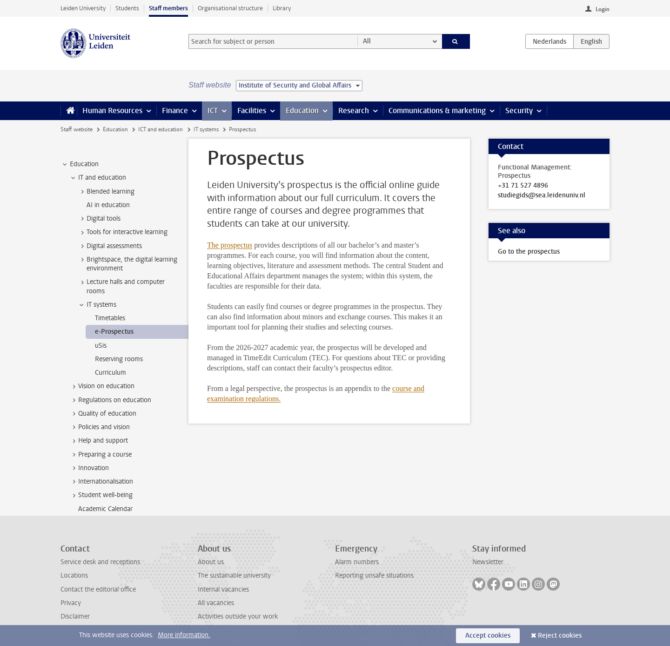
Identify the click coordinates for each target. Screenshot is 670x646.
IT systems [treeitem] (97, 305)
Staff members (168, 8)
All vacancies (216, 603)
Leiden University (83, 8)
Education (302, 110)
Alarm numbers (357, 562)
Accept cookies (487, 635)
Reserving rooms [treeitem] (119, 359)
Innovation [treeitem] (89, 468)
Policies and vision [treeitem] (99, 427)
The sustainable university (234, 575)
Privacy (70, 603)
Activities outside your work (238, 616)
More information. (184, 635)
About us (211, 562)
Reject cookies (560, 635)
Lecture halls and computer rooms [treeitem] (121, 286)
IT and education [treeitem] (97, 177)
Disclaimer (75, 616)
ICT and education (160, 129)
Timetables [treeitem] (110, 318)
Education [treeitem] (80, 164)
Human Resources (112, 110)
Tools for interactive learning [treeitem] (123, 232)
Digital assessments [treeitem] (110, 246)
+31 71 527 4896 (523, 186)
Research (353, 110)
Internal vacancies (223, 589)
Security (519, 110)
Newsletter (487, 562)
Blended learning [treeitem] (106, 191)
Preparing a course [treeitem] (100, 454)
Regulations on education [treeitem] (110, 400)
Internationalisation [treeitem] (101, 481)
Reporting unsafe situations (374, 575)
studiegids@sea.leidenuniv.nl (541, 195)
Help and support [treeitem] (98, 440)
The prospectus (229, 245)
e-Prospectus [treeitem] (114, 331)
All (367, 41)
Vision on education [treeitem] (101, 386)
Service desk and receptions (100, 562)
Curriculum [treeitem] (110, 372)
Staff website (76, 129)
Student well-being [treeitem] (101, 495)
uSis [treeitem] (101, 345)
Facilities (251, 110)
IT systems (206, 129)
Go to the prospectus (529, 251)
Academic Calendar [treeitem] (105, 509)
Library (282, 8)
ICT (213, 110)
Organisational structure (230, 8)
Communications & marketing (437, 110)
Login (603, 9)
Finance (175, 110)
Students (127, 8)
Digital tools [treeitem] (99, 218)
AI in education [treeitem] (108, 205)
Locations (74, 575)
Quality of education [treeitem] (102, 413)
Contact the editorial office (98, 589)
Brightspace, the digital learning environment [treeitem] (127, 264)
